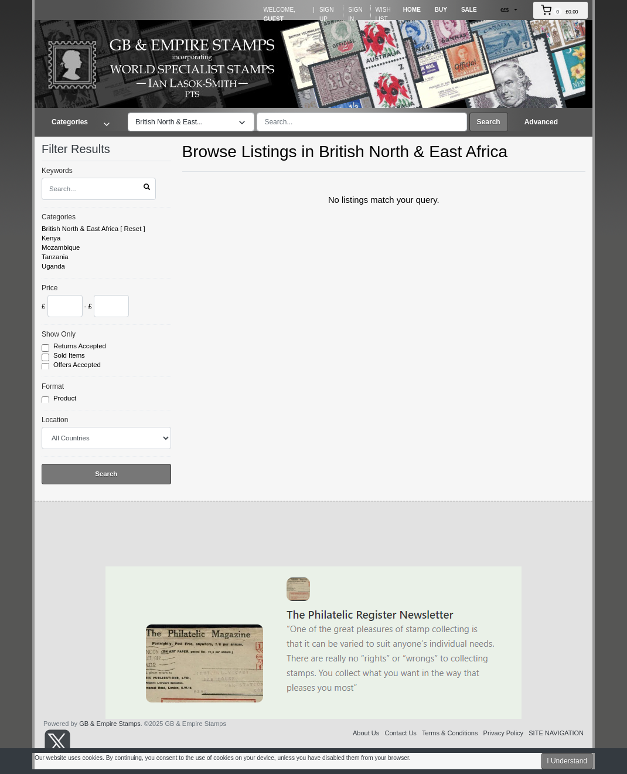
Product (65, 399)
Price (49, 288)
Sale (469, 9)
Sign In (355, 14)
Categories (59, 217)
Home (412, 9)
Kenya (51, 238)
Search (488, 122)
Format (53, 386)
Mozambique (61, 247)
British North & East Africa (80, 228)
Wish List (383, 14)
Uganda (53, 266)
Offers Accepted (78, 365)
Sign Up (326, 14)
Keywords (57, 171)
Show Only (59, 334)
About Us (366, 732)
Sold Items (70, 356)
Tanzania (55, 256)
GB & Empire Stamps (110, 723)
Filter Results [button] (83, 148)
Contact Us (400, 732)
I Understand (567, 761)
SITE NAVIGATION (556, 732)
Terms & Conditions (450, 732)
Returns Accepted (80, 346)
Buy (441, 9)
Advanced (541, 122)
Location (55, 420)
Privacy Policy (503, 732)
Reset (133, 228)
